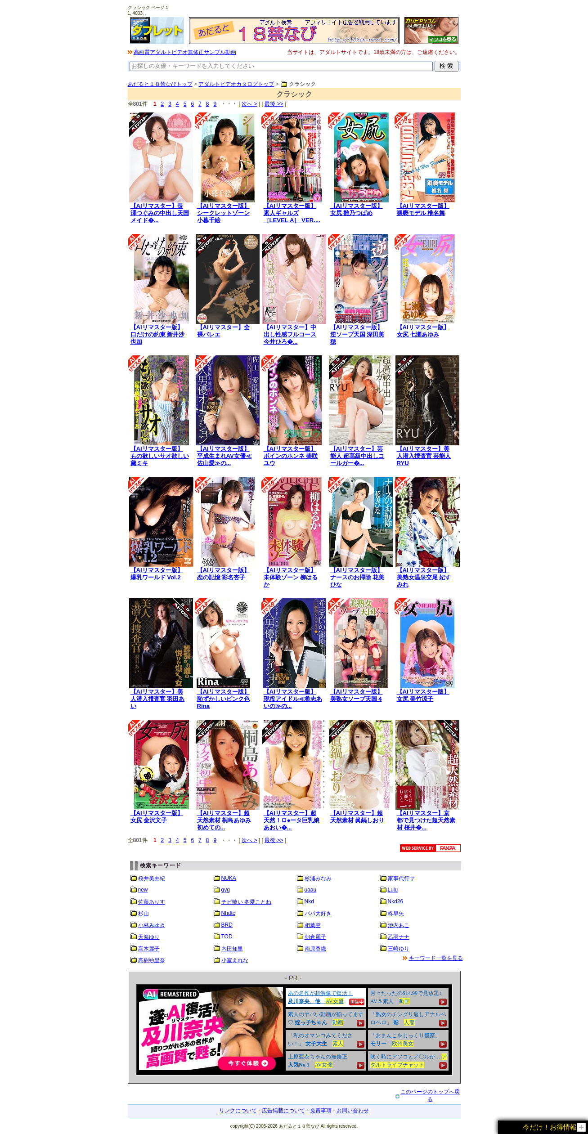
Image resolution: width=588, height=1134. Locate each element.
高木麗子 (149, 949)
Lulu (393, 890)
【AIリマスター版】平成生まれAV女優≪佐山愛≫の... (224, 455)
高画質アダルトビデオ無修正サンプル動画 (185, 52)
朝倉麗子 (315, 937)
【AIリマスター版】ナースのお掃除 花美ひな (357, 577)
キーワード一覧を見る (436, 958)
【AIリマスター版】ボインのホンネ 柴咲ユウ (291, 455)
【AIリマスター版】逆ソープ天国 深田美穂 (357, 334)
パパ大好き (318, 913)
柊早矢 (396, 913)
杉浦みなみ (318, 878)
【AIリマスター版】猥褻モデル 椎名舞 (423, 209)
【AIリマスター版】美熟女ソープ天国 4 (356, 695)
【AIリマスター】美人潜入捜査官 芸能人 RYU (424, 455)
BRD (227, 925)
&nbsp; (294, 1030)
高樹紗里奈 (151, 960)
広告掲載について (283, 1110)
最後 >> (274, 104)
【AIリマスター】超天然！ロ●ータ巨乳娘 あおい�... (292, 820)
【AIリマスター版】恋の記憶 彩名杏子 (223, 574)
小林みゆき (151, 925)
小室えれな (234, 960)
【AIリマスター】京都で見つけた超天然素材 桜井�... (426, 820)
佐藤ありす (151, 902)
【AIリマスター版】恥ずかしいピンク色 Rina (223, 698)
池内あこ (398, 925)
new (143, 890)
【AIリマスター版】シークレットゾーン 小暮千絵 (223, 213)
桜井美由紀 (151, 878)
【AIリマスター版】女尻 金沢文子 (156, 817)
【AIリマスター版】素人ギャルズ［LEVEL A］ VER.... (292, 213)
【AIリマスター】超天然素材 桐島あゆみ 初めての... (224, 820)
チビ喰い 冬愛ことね (246, 902)
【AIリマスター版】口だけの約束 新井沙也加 (157, 334)
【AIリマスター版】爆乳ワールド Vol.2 (156, 574)
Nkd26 (396, 901)
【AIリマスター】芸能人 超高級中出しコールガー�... (357, 455)
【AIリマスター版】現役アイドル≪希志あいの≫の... (293, 698)
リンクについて (238, 1110)
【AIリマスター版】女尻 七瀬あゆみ (423, 331)
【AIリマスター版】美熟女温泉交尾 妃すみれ (424, 577)
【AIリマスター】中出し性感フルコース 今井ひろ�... (290, 334)
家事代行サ (401, 878)
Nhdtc (228, 913)
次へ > (249, 104)
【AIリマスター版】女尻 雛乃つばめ (356, 209)
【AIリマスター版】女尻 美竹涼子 (423, 695)
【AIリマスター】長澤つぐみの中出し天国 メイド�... (159, 213)
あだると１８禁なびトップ (160, 84)
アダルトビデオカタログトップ (236, 84)
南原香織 (315, 949)
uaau (311, 890)
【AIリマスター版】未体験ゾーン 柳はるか (291, 577)
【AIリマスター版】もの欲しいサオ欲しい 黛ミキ (159, 455)
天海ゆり (149, 937)
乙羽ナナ (398, 937)
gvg (225, 890)
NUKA (228, 878)
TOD (227, 936)
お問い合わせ (353, 1110)
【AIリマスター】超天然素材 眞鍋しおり (357, 817)
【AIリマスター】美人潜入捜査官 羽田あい (157, 698)
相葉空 (313, 925)
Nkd (309, 901)
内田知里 (232, 949)
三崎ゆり (398, 949)
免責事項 (321, 1110)
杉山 (143, 913)
